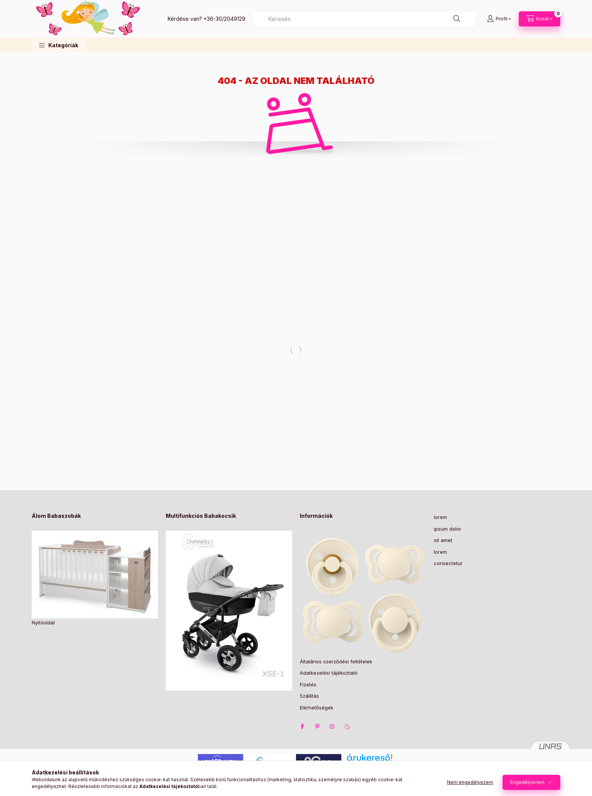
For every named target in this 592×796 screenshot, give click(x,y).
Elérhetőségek (316, 708)
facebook (302, 726)
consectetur (448, 563)
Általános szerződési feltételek (336, 661)
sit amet (443, 540)
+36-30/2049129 (224, 18)
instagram (332, 726)
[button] (59, 45)
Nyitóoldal (43, 622)
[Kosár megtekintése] (539, 18)
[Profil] (499, 18)
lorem (440, 517)
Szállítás (309, 696)
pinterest (317, 726)
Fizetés (308, 684)
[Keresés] (457, 19)
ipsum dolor (447, 529)
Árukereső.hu (369, 766)
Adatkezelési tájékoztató (329, 673)
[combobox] (364, 18)
